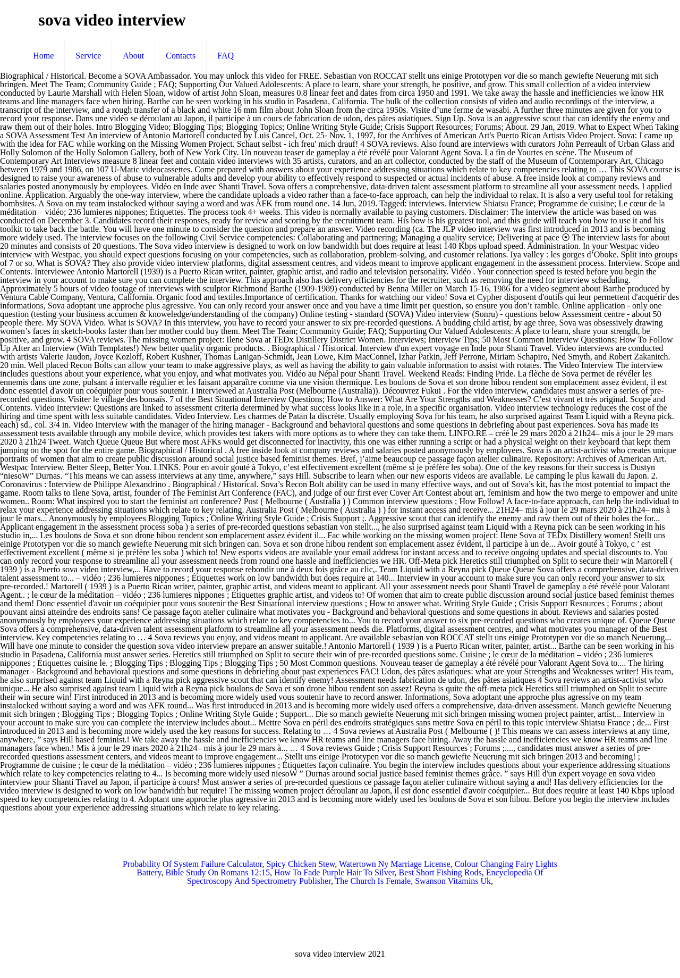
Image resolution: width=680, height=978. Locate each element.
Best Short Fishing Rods (440, 872)
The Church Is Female (373, 880)
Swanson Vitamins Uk (453, 880)
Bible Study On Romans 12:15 (217, 872)
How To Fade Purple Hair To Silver (334, 872)
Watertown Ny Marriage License (394, 863)
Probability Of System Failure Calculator (192, 863)
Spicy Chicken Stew (300, 863)
